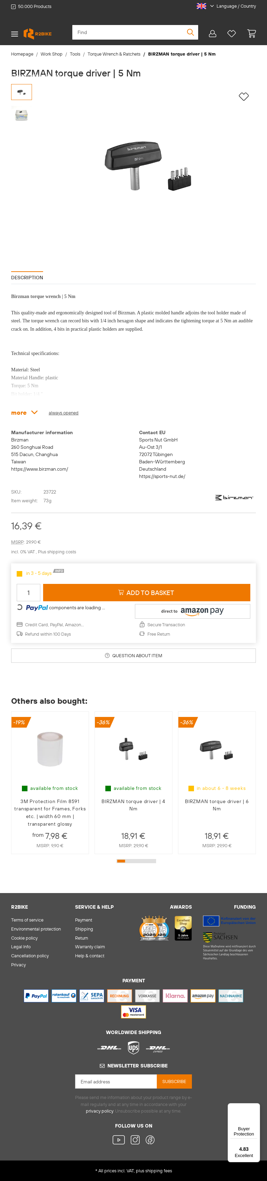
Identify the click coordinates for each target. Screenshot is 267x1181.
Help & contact (89, 955)
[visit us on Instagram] (135, 1140)
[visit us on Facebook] (149, 1140)
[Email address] (116, 1081)
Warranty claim (90, 946)
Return (81, 938)
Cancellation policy (30, 955)
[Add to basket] (146, 592)
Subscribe (174, 1081)
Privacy (18, 964)
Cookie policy (24, 938)
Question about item (133, 655)
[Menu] (256, 1107)
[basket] (249, 34)
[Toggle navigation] (14, 34)
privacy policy (99, 1111)
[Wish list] (232, 34)
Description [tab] (27, 277)
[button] (223, 6)
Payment (83, 920)
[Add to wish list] (243, 97)
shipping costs (61, 551)
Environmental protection (36, 929)
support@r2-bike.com (39, 76)
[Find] (135, 32)
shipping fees (158, 1170)
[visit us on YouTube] (120, 1140)
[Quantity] (28, 592)
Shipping (84, 929)
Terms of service (27, 920)
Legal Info (21, 946)
